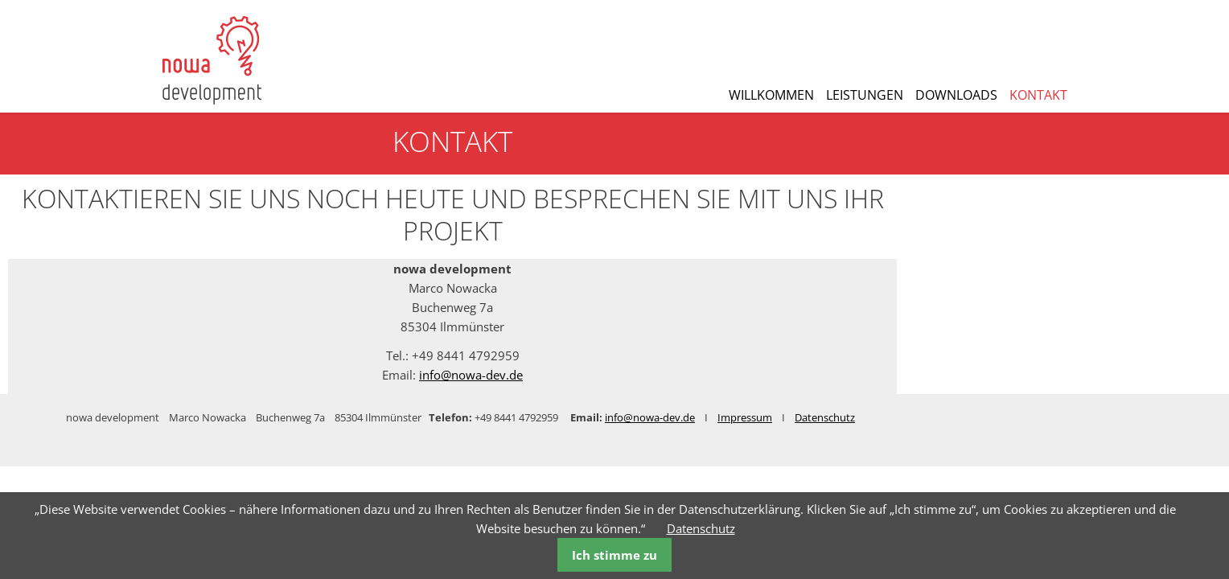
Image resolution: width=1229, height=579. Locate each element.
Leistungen (864, 95)
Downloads (956, 95)
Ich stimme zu (614, 555)
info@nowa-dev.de (633, 375)
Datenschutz (701, 528)
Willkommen (771, 95)
